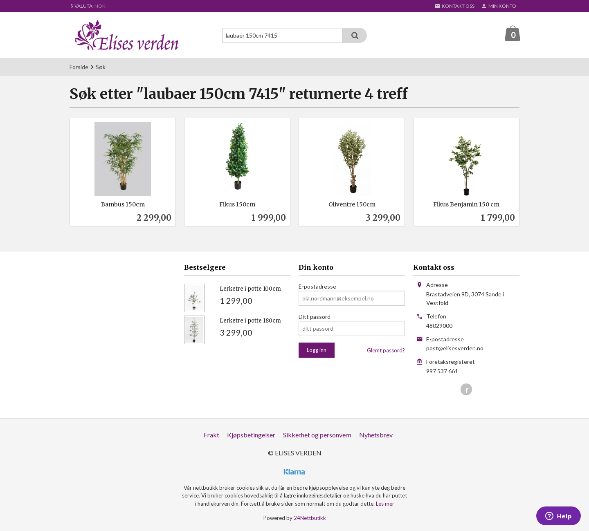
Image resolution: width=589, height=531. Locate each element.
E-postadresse (317, 286)
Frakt (211, 435)
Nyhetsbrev (376, 435)
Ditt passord (314, 317)
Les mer (385, 504)
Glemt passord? (386, 350)
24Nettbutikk (310, 518)
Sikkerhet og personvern (317, 435)
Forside (79, 67)
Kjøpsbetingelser (251, 435)
